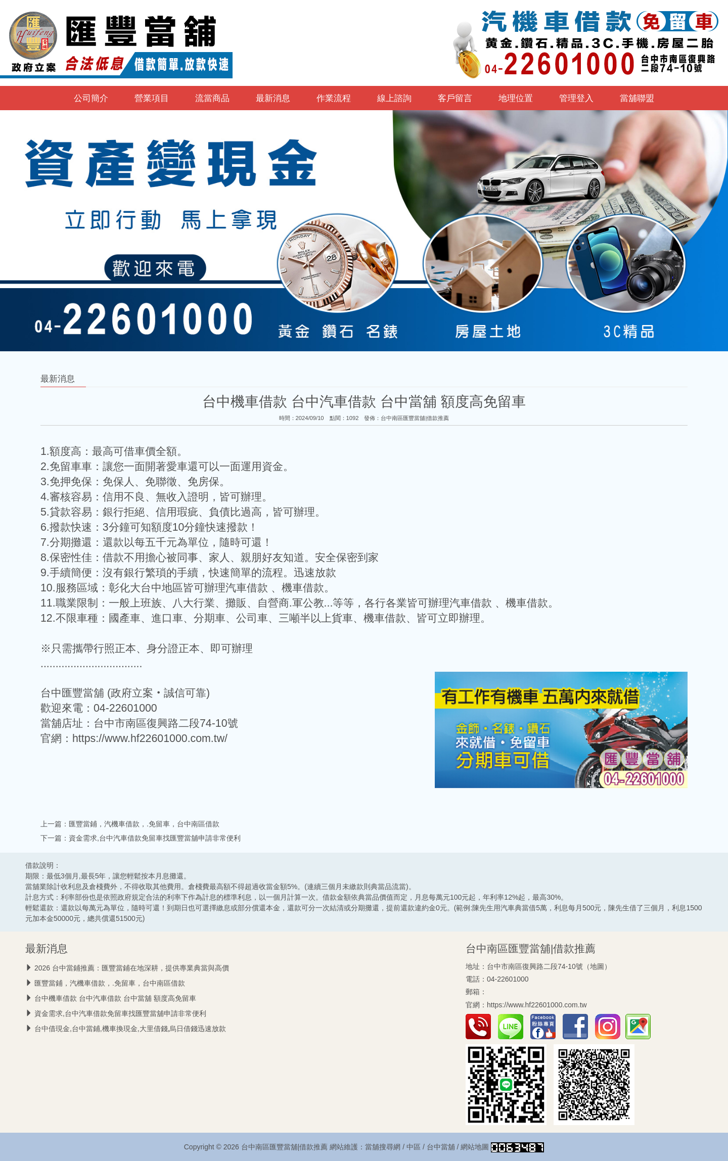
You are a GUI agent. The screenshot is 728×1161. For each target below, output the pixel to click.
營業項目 (151, 98)
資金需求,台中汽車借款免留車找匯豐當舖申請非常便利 (155, 838)
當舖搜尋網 (382, 1147)
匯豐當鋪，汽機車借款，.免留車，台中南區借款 (144, 824)
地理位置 (515, 98)
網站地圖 (475, 1147)
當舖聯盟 (637, 98)
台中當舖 (441, 1147)
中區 (413, 1147)
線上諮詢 (394, 98)
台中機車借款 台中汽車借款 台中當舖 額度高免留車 (115, 998)
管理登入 (576, 98)
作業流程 (333, 98)
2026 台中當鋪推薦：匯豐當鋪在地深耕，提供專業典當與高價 (131, 968)
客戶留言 (455, 98)
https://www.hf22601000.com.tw (537, 1005)
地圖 (597, 966)
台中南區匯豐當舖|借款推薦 (415, 418)
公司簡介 (91, 98)
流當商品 (212, 98)
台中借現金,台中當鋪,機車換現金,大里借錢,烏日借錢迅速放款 (130, 1029)
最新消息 (273, 98)
